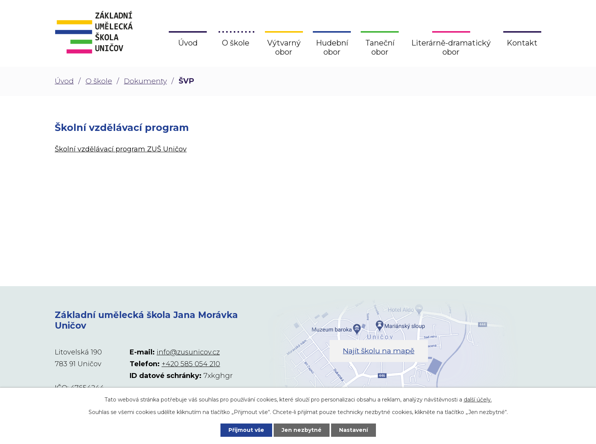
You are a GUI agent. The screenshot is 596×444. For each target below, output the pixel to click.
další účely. (478, 399)
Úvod (64, 81)
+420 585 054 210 (191, 364)
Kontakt (522, 42)
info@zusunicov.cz (188, 352)
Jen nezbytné (302, 430)
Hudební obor (332, 47)
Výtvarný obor (284, 47)
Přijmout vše (246, 430)
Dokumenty (145, 81)
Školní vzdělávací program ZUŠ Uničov (121, 149)
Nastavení (353, 430)
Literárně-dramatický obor (451, 47)
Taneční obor (380, 47)
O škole (99, 81)
